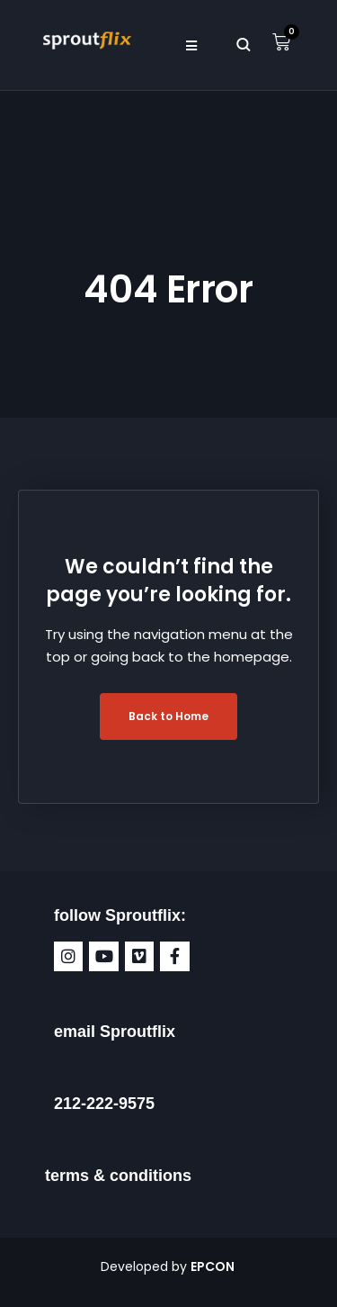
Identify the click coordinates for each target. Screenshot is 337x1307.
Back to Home (168, 716)
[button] (192, 45)
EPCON (214, 1266)
